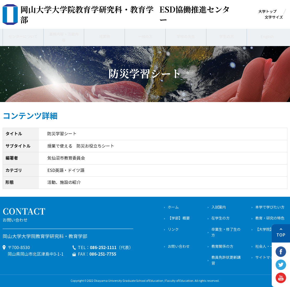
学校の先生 (186, 37)
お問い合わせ (179, 246)
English (267, 37)
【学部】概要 (179, 218)
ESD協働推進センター (125, 14)
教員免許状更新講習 (226, 260)
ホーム (173, 207)
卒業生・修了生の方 (226, 232)
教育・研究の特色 (270, 218)
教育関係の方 (222, 246)
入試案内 (218, 207)
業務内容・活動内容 (64, 36)
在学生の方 (220, 218)
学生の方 (226, 37)
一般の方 (145, 37)
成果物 (104, 37)
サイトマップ (266, 257)
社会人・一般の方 (270, 246)
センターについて (23, 37)
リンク (173, 229)
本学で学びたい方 (270, 207)
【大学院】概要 (268, 229)
